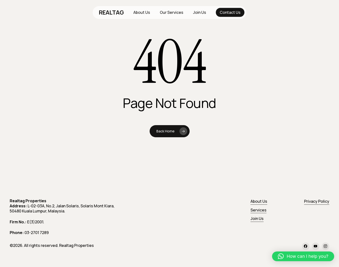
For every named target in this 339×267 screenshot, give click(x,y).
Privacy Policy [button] (316, 201)
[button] (303, 256)
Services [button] (258, 210)
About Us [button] (258, 201)
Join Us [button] (257, 218)
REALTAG (111, 12)
